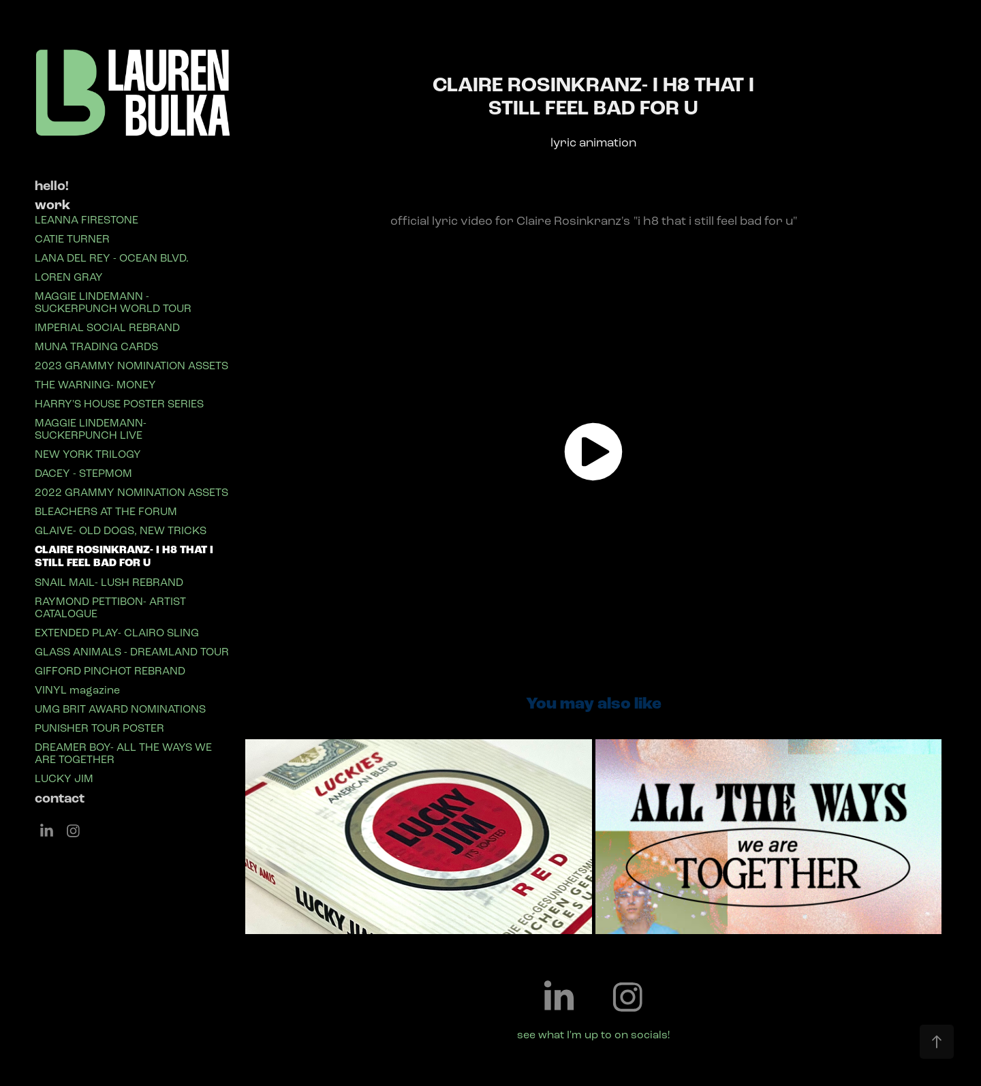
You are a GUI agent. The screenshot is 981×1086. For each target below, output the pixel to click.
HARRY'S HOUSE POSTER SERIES (119, 403)
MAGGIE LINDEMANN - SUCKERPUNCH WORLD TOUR (113, 302)
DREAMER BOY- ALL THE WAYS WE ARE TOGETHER (123, 753)
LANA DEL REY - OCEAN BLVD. (112, 257)
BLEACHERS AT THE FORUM (106, 511)
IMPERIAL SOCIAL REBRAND (107, 327)
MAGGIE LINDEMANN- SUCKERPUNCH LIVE (90, 428)
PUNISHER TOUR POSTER (99, 728)
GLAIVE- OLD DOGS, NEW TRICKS (120, 530)
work (52, 205)
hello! (52, 186)
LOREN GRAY (69, 276)
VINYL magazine (77, 689)
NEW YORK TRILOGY (88, 454)
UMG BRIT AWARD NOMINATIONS (120, 708)
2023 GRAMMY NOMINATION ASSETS (131, 365)
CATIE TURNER (72, 238)
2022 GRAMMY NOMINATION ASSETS (131, 492)
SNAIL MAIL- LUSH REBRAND (109, 582)
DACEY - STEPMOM (83, 473)
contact (59, 798)
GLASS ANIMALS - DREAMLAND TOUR (132, 651)
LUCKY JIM (64, 778)
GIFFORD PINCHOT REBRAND (110, 670)
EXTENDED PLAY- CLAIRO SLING (117, 632)
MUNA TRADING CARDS (96, 346)
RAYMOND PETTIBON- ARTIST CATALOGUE (110, 607)
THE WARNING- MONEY (95, 384)
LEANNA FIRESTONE (86, 219)
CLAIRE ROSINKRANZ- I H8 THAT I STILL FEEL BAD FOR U (124, 556)
